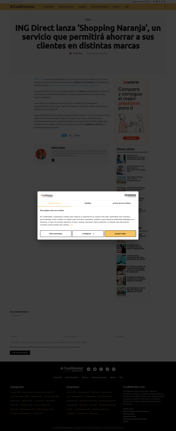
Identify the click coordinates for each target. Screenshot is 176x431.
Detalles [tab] (88, 203)
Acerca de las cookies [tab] (122, 203)
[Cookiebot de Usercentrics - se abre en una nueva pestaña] (126, 195)
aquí (71, 225)
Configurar (88, 234)
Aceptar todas (120, 234)
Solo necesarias (55, 234)
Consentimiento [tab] (54, 203)
